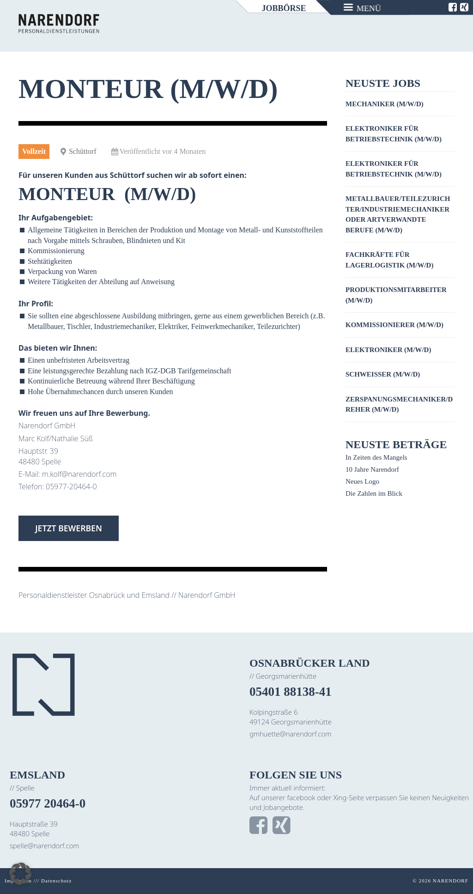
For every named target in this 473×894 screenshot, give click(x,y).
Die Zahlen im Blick (374, 493)
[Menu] (362, 7)
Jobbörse (283, 8)
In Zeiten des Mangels (376, 457)
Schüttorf (83, 151)
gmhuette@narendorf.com (290, 733)
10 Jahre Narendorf (372, 469)
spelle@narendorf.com (44, 845)
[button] (20, 873)
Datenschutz (56, 880)
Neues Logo (362, 481)
